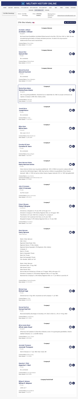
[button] (38, 30)
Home (19, 13)
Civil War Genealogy (25, 14)
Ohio (34, 13)
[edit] (73, 31)
